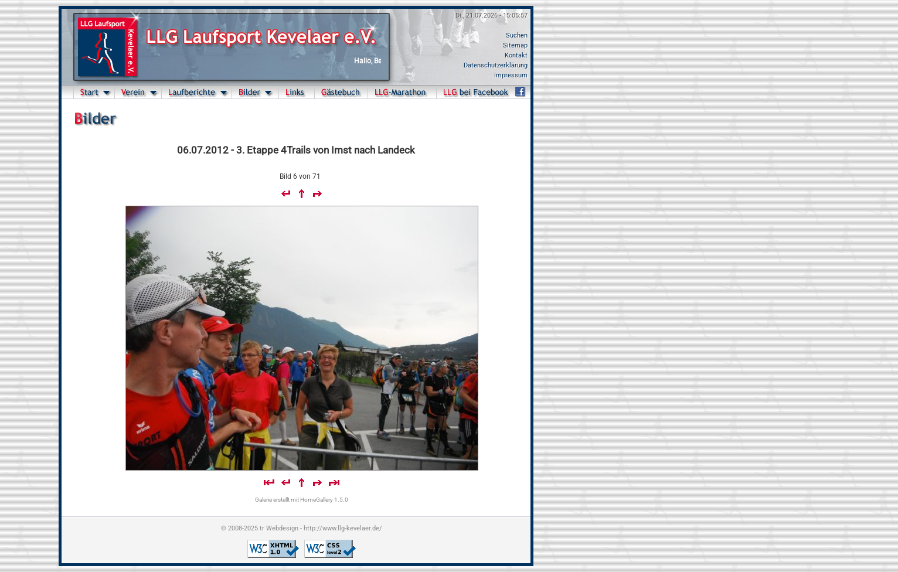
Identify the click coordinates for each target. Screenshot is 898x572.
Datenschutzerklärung (496, 65)
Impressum (511, 75)
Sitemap (515, 45)
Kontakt (516, 55)
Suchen (517, 35)
